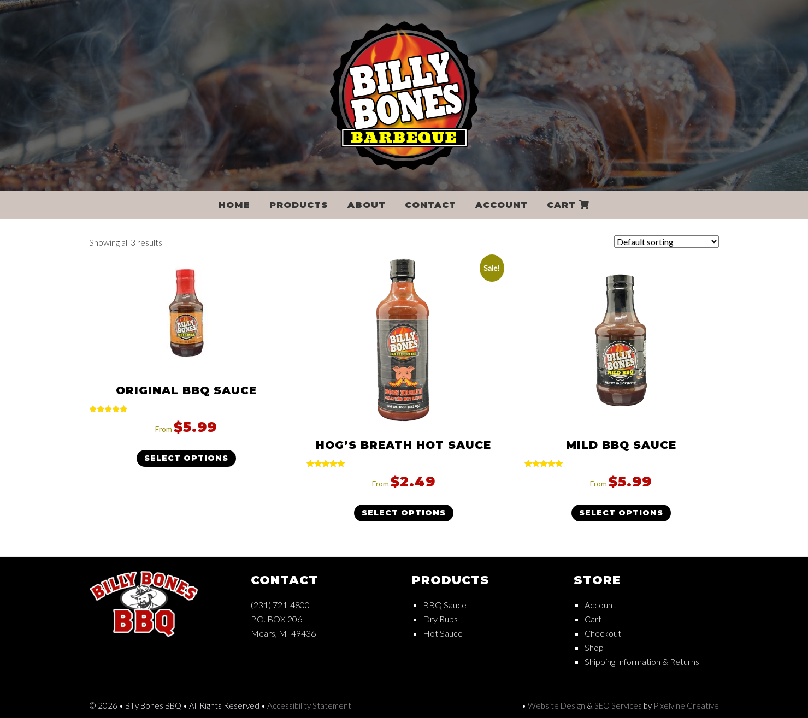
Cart (593, 619)
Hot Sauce (443, 633)
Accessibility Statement (309, 705)
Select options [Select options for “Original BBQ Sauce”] (186, 458)
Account (600, 605)
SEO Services (618, 705)
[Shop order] (666, 241)
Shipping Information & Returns (642, 661)
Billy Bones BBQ (404, 95)
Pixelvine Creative (686, 705)
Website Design (556, 705)
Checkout (603, 633)
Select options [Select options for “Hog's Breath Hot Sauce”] (404, 513)
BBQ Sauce (445, 605)
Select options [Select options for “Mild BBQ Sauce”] (621, 513)
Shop (594, 647)
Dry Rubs (440, 619)
